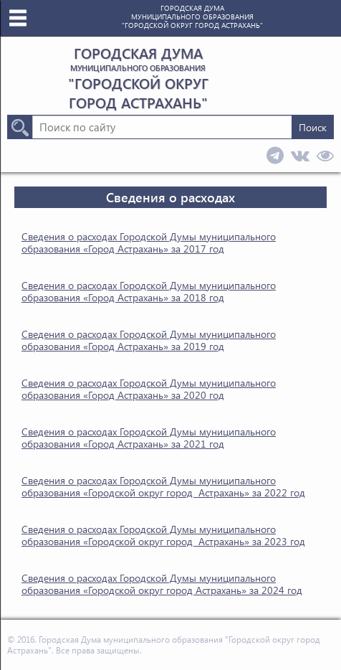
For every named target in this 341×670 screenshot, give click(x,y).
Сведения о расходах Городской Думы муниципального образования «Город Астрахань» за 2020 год (148, 389)
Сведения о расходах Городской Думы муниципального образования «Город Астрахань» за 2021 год (148, 437)
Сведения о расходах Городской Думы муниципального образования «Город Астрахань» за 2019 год (148, 340)
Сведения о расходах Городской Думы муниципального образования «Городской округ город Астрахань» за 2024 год (161, 584)
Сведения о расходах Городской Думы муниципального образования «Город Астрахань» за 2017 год (148, 242)
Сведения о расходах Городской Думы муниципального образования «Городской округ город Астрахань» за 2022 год (163, 486)
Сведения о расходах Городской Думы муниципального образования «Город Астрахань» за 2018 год (148, 291)
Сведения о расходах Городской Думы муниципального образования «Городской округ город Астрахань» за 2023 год (163, 535)
